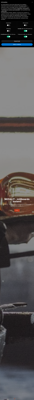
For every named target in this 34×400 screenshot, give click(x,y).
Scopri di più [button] (17, 41)
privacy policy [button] (24, 5)
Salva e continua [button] (17, 44)
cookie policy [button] (4, 11)
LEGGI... (17, 210)
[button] (32, 2)
